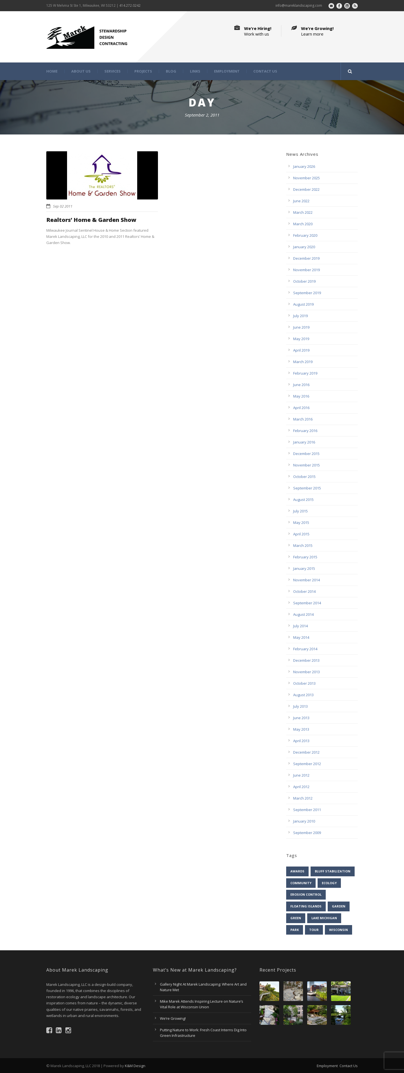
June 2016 (301, 384)
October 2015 (304, 476)
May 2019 (301, 338)
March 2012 (303, 798)
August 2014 (303, 614)
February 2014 (305, 648)
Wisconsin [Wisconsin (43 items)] (338, 930)
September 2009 (307, 832)
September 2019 (307, 292)
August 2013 (303, 694)
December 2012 (306, 752)
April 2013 (301, 740)
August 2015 (303, 499)
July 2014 (300, 625)
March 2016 (303, 419)
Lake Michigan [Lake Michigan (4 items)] (324, 918)
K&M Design (135, 1065)
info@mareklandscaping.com (299, 5)
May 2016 (301, 396)
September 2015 (307, 488)
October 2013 (304, 683)
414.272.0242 (130, 5)
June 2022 (301, 200)
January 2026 (304, 166)
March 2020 (303, 223)
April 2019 (301, 350)
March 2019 (303, 361)
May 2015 (301, 522)
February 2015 (305, 556)
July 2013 (300, 706)
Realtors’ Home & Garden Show (91, 220)
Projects (143, 71)
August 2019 (303, 304)
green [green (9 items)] (295, 918)
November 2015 (306, 465)
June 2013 (301, 717)
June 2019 (301, 327)
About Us (81, 71)
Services (112, 71)
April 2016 (301, 407)
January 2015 (304, 568)
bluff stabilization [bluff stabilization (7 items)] (332, 871)
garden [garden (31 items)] (338, 906)
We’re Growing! (173, 1018)
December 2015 (306, 453)
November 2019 (306, 269)
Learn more (312, 34)
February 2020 (305, 235)
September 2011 (307, 809)
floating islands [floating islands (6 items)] (306, 906)
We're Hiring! (257, 28)
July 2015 (300, 511)
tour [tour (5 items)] (314, 930)
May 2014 (301, 637)
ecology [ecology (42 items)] (329, 883)
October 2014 (304, 591)
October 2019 (304, 281)
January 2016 (304, 442)
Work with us (256, 34)
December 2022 (306, 189)
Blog (171, 71)
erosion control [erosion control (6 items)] (306, 894)
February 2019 (305, 373)
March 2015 (303, 545)
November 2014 (306, 579)
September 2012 (307, 763)
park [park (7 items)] (294, 930)
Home (52, 71)
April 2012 (301, 786)
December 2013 (306, 660)
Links (195, 71)
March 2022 (303, 212)
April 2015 (301, 533)
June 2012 (301, 775)
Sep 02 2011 (62, 206)
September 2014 (307, 602)
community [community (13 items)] (300, 883)
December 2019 (306, 258)
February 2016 (305, 430)
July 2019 (300, 315)
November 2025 (306, 177)
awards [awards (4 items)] (297, 871)
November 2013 (306, 671)
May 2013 (301, 729)
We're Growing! (317, 28)
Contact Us (265, 71)
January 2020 (304, 246)
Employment (227, 71)
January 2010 (304, 821)
